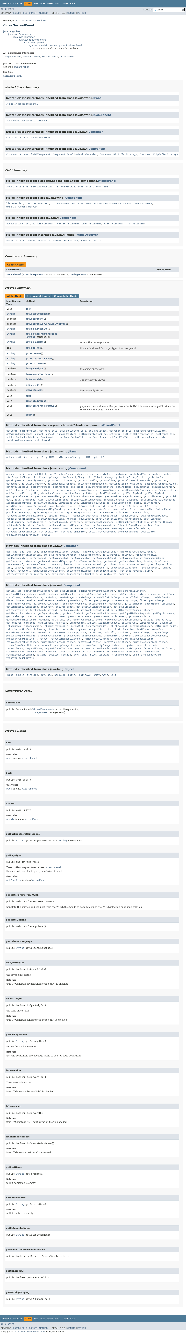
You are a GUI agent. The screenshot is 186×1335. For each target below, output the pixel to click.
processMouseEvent (125, 509)
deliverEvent (110, 554)
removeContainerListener (48, 570)
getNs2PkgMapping (37, 328)
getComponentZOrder (152, 558)
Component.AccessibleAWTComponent (28, 154)
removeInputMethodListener (58, 642)
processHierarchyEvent (118, 635)
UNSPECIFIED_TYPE (72, 186)
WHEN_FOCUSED (143, 203)
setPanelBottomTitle (73, 437)
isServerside (34, 379)
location (128, 629)
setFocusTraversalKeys (63, 525)
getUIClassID (54, 457)
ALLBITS (21, 240)
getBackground (98, 603)
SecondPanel (13, 274)
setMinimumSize (62, 528)
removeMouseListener (117, 642)
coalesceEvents (32, 597)
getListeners (44, 490)
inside (91, 622)
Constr (33, 13)
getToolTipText (132, 493)
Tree (42, 3)
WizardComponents (34, 274)
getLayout (110, 561)
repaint (52, 515)
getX (9, 499)
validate (105, 574)
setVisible (148, 531)
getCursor (47, 606)
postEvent (124, 632)
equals (20, 675)
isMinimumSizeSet (166, 626)
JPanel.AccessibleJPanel (22, 104)
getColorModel (133, 603)
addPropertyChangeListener (100, 551)
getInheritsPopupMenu (100, 487)
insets (148, 561)
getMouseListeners (79, 616)
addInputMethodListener (21, 594)
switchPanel (42, 440)
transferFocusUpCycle (20, 658)
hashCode (59, 675)
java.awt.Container (24, 37)
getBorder (161, 480)
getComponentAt (58, 558)
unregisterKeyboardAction (22, 534)
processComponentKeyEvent (44, 509)
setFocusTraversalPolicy (136, 570)
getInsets (12, 490)
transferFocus (121, 654)
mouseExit (44, 632)
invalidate (161, 561)
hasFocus (61, 622)
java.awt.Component (20, 34)
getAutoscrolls (87, 480)
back (28, 309)
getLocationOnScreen (52, 616)
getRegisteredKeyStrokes (47, 493)
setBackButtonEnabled (93, 434)
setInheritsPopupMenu (127, 525)
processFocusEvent (49, 635)
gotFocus (29, 622)
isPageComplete (66, 434)
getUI (39, 457)
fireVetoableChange (101, 477)
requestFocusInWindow (153, 515)
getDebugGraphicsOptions (161, 483)
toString (103, 654)
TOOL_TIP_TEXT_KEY (37, 203)
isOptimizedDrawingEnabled (158, 499)
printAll (113, 506)
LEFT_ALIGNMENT (91, 223)
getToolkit (163, 619)
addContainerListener (54, 551)
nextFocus (95, 632)
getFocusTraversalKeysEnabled (25, 610)
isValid (53, 629)
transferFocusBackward (147, 654)
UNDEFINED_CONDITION (70, 203)
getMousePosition (130, 561)
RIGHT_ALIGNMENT (114, 223)
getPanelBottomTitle (73, 430)
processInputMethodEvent (151, 635)
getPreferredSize (17, 493)
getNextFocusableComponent (135, 490)
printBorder (129, 506)
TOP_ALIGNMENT (136, 223)
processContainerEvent (125, 567)
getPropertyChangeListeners (84, 619)
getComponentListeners (159, 603)
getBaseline (107, 480)
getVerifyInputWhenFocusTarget (82, 496)
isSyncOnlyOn (34, 390)
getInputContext (73, 613)
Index (65, 3)
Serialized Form (12, 75)
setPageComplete (46, 437)
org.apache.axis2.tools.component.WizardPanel (55, 45)
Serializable (50, 56)
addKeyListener (48, 594)
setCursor (168, 648)
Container (95, 131)
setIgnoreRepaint (98, 651)
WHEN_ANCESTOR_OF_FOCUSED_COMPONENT (109, 203)
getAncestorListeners (61, 480)
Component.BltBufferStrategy (118, 154)
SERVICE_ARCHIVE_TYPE (45, 186)
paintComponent (36, 506)
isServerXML (33, 385)
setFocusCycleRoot (105, 570)
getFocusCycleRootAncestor (93, 606)
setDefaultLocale (161, 522)
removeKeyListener (89, 642)
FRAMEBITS (44, 240)
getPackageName (35, 342)
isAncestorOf (14, 564)
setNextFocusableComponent (92, 528)
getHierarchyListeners (20, 613)
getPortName (33, 353)
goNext (50, 434)
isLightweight (118, 626)
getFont (52, 610)
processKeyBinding (75, 509)
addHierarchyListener (131, 591)
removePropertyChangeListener (61, 645)
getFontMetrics (40, 487)
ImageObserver (12, 56)
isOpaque (132, 499)
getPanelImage (98, 430)
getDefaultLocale (17, 487)
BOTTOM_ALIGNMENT (43, 223)
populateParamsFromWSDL (41, 406)
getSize (88, 493)
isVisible (67, 629)
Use (36, 3)
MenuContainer (31, 56)
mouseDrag (12, 632)
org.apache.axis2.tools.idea (30, 20)
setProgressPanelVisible (150, 437)
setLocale (118, 651)
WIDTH (97, 240)
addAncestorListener (19, 474)
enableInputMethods (69, 600)
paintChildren (15, 506)
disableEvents (161, 597)
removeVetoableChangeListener (25, 515)
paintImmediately (60, 506)
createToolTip (137, 474)
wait (97, 675)
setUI (86, 457)
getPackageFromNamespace (41, 333)
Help (72, 3)
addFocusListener (65, 591)
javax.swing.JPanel (33, 42)
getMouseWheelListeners (21, 619)
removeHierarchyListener (22, 642)
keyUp (92, 629)
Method (43, 13)
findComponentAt (145, 554)
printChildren (148, 506)
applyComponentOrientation (23, 554)
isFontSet (77, 626)
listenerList (14, 203)
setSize (53, 654)
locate (19, 567)
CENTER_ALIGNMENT (68, 223)
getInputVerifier (163, 487)
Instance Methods (38, 296)
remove (166, 567)
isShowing (40, 629)
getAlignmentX (15, 480)
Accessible (66, 56)
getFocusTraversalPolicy (85, 561)
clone (9, 675)
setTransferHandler (73, 531)
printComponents (97, 567)
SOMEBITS (85, 240)
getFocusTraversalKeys (52, 561)
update (30, 414)
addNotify (41, 474)
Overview (6, 3)
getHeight (77, 487)
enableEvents (46, 600)
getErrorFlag (28, 430)
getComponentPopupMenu (92, 483)
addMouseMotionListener (101, 594)
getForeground (69, 610)
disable (154, 474)
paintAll (109, 632)
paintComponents (53, 567)
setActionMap (132, 518)
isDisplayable (148, 622)
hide (40, 499)
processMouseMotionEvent (155, 509)
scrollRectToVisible (109, 518)
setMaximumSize (40, 528)
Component (96, 148)
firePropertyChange (18, 477)
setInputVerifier (17, 528)
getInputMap (123, 487)
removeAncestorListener (113, 512)
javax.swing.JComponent (32, 39)
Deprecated (53, 3)
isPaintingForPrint (18, 503)
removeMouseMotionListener (150, 642)
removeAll (23, 570)
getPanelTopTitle (120, 430)
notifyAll (85, 675)
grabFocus (29, 499)
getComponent (38, 558)
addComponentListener (38, 591)
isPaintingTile (68, 503)
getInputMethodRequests (135, 613)
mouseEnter (28, 632)
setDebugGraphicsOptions (132, 522)
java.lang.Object (12, 31)
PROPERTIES (71, 240)
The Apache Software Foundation (29, 1331)
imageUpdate (77, 622)
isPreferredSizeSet (18, 629)
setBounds (103, 648)
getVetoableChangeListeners (123, 496)
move (83, 632)
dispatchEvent (15, 600)
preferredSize (76, 567)
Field (24, 13)
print (101, 506)
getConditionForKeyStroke (125, 483)
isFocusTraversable (55, 626)
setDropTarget (15, 651)
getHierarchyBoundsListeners (134, 610)
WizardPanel (21, 67)
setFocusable (35, 651)
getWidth (171, 496)
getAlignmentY (36, 480)
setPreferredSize (138, 528)
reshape (71, 518)
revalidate (86, 518)
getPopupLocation (166, 490)
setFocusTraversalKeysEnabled (65, 651)
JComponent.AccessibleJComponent (27, 120)
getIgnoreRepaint (49, 613)
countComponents (89, 554)
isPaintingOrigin (45, 503)
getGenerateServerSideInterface (46, 324)
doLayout (127, 554)
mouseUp (73, 632)
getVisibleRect (153, 496)
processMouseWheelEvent (21, 638)
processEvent (150, 567)
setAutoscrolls (36, 522)
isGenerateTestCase (38, 374)
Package (17, 3)
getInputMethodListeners (102, 613)
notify (72, 675)
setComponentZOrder (79, 570)
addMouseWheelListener (133, 594)
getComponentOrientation (22, 606)
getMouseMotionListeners (110, 616)
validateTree (121, 574)
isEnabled (166, 622)
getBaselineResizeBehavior (135, 480)
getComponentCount (104, 558)
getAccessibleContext (20, 457)
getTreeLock (13, 622)
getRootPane (72, 493)
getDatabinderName (37, 313)
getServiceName (35, 363)
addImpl (75, 551)
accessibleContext (18, 223)
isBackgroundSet (108, 622)
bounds (154, 594)
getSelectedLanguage (39, 358)
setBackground (58, 522)
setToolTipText (48, 531)
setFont (85, 525)
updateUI (98, 457)
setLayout (58, 574)
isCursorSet (129, 622)
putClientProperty (18, 512)
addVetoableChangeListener (67, 474)
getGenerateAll (35, 318)
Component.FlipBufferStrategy (159, 154)
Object (69, 669)
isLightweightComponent (86, 499)
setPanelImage (98, 437)
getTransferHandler (47, 496)
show (76, 654)
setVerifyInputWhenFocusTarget (118, 531)
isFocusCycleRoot (37, 564)
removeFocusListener (98, 638)
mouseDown (158, 629)
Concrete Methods (66, 296)
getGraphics (60, 487)
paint (137, 503)
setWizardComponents (19, 440)
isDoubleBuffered (57, 499)
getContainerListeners (20, 561)
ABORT (9, 240)
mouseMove (59, 632)
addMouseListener (72, 594)
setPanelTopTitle (120, 437)
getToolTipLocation (108, 493)
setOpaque (118, 528)
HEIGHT (57, 240)
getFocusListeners (125, 606)
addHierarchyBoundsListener (97, 591)
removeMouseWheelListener (22, 645)
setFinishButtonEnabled (138, 434)
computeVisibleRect (99, 474)
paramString (72, 457)
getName (44, 619)
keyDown (81, 629)
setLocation (134, 651)
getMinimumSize (105, 490)
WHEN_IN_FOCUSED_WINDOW (21, 206)
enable (166, 474)
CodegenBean (78, 274)
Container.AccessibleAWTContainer (28, 137)
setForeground (102, 525)
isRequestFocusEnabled (94, 503)
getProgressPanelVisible (150, 430)
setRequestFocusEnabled (21, 531)
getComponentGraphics (61, 483)
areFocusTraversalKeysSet (59, 554)
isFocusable (13, 626)
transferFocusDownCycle (82, 574)
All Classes (7, 9)
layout (160, 564)
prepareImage (141, 632)
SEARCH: (147, 10)
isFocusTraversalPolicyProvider (95, 564)
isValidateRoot (121, 503)
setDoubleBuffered (18, 525)
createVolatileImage (107, 597)
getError (11, 430)
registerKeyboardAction (47, 512)
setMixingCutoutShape (20, 654)
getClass (46, 675)
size (93, 654)
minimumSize (33, 567)
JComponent (102, 115)
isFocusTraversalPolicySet (136, 564)
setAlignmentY (15, 522)
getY (17, 499)
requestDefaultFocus (85, 515)
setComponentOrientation (143, 648)
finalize (32, 675)
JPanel (97, 98)
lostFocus (143, 629)
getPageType (33, 348)
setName (41, 654)
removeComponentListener (66, 638)
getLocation (63, 490)
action (10, 591)
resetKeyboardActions (50, 518)
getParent (58, 619)
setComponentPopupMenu (99, 522)
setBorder (76, 522)
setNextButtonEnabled (20, 437)
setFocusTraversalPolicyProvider (27, 574)
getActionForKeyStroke (130, 477)
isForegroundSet (96, 626)
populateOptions (36, 401)
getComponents (128, 558)
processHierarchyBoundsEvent (82, 635)
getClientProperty (33, 483)
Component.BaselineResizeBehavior (75, 154)
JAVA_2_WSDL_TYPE (17, 186)
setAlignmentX (153, 518)
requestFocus (109, 515)
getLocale (12, 616)
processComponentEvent (20, 635)
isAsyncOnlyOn (34, 368)
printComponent (16, 509)
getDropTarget (65, 606)
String (11, 313)
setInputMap (151, 525)
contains (120, 474)
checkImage (168, 594)
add (8, 551)
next (28, 396)
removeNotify (139, 512)
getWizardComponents (19, 434)
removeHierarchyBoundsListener (133, 638)
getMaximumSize (83, 490)
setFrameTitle (165, 434)
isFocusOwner (32, 626)
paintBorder (151, 503)
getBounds (12, 483)
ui (53, 203)
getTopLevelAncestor (19, 496)
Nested (16, 13)
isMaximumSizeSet (141, 626)
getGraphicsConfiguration (96, 610)
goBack (39, 434)
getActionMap (156, 477)
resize (79, 648)
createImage (66, 597)
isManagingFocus (114, 499)
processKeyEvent (100, 509)
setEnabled (39, 525)
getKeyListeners (163, 613)
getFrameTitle (48, 430)
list (169, 564)
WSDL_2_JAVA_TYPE (97, 186)
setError (114, 434)
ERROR (31, 240)
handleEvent (45, 622)
